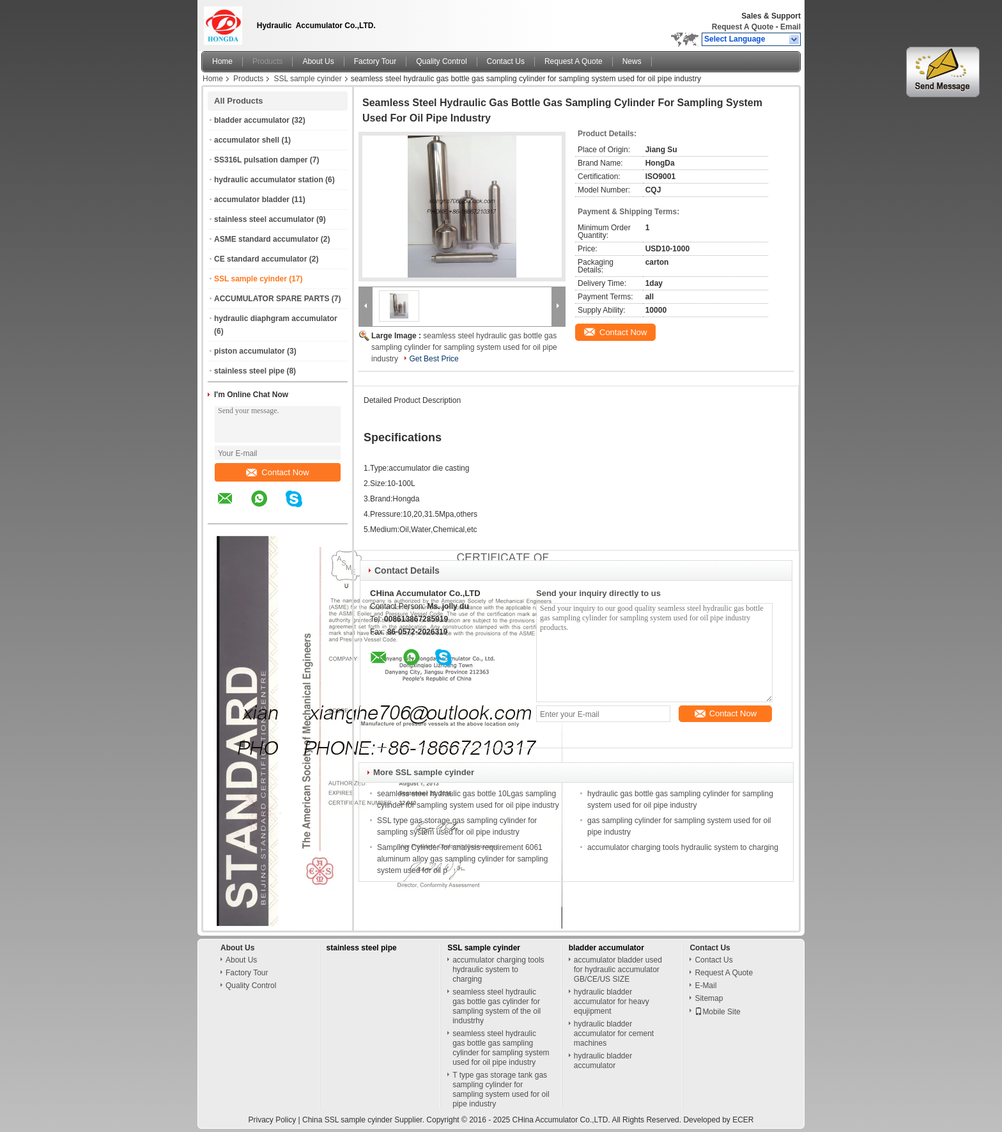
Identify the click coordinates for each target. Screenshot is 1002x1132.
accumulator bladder (251, 199)
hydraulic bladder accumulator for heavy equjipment (611, 1001)
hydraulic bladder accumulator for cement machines (614, 1033)
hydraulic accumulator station (268, 179)
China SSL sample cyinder (347, 1119)
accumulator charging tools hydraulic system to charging (682, 847)
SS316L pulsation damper (261, 159)
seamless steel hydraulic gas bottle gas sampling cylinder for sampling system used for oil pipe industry (464, 347)
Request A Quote (742, 26)
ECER (742, 1119)
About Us (318, 61)
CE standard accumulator (260, 259)
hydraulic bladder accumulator (603, 1060)
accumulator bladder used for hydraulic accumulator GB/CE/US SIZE (618, 969)
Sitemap (709, 998)
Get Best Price (433, 358)
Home (222, 61)
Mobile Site (717, 1011)
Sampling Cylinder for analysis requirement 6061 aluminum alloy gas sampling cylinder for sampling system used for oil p (462, 859)
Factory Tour (375, 61)
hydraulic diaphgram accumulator (275, 318)
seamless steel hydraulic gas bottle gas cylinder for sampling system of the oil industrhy (496, 1006)
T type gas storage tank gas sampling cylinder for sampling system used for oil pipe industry (500, 1089)
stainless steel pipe (249, 370)
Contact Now (277, 472)
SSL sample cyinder (307, 78)
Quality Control (441, 61)
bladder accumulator (251, 120)
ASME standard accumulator (266, 239)
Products (267, 61)
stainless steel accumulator (264, 219)
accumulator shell (246, 140)
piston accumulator (249, 351)
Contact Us (506, 61)
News (632, 61)
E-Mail (705, 985)
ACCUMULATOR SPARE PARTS (271, 298)
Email (790, 26)
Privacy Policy (272, 1119)
